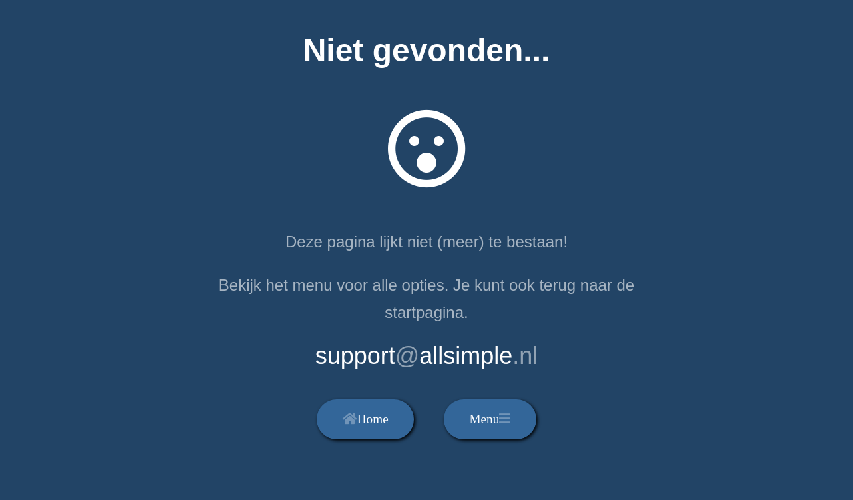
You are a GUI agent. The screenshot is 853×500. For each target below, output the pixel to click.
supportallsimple (426, 355)
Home (366, 419)
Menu (489, 419)
